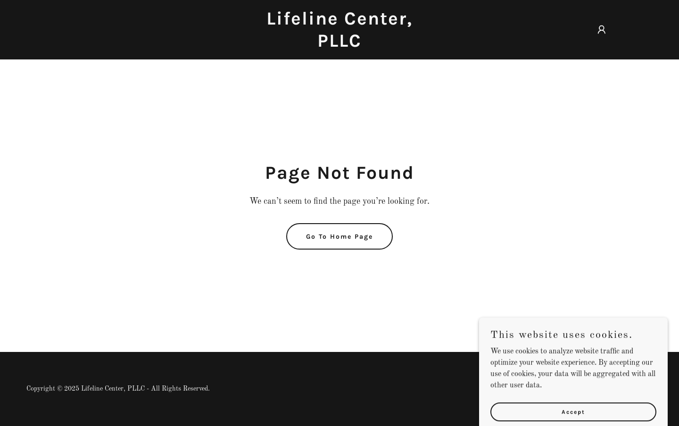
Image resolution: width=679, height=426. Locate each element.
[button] (601, 29)
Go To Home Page (339, 237)
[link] (339, 45)
